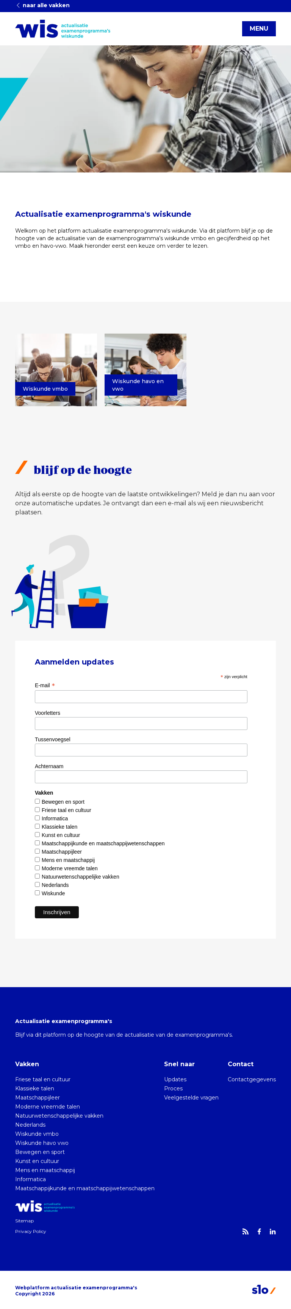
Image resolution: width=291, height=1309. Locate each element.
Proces (173, 1088)
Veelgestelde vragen (191, 1097)
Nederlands (55, 885)
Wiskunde (53, 893)
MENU (259, 28)
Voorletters (47, 713)
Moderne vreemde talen (70, 868)
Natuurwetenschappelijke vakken (80, 877)
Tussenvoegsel (52, 739)
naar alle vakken (42, 5)
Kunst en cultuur (61, 835)
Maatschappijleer (62, 852)
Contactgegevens (252, 1079)
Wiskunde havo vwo (42, 1143)
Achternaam (49, 766)
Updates (175, 1079)
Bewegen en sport (63, 802)
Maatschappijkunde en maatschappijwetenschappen (103, 843)
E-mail (45, 685)
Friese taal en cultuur (66, 810)
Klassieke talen (59, 827)
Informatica (55, 818)
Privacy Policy (30, 1231)
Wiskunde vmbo (37, 1133)
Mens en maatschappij (68, 860)
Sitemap (24, 1221)
